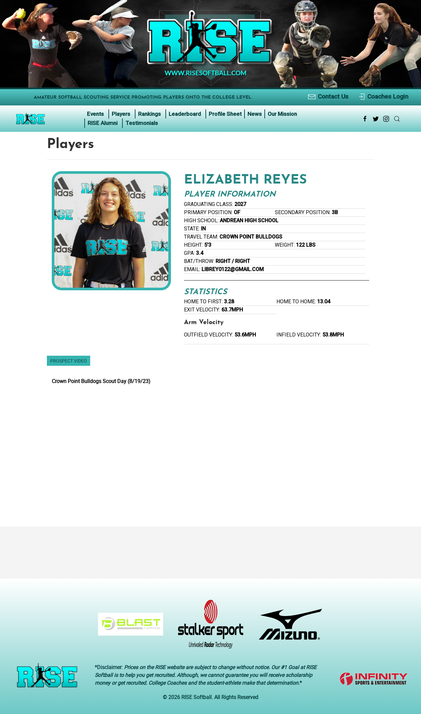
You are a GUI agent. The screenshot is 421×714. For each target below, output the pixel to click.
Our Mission (282, 114)
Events (95, 114)
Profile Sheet (225, 114)
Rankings (149, 114)
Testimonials (141, 123)
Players (121, 114)
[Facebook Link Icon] (365, 119)
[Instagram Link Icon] (386, 119)
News (254, 114)
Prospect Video (68, 361)
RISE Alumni (103, 123)
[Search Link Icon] (397, 119)
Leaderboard (185, 114)
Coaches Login (383, 97)
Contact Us (328, 97)
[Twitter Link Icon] (375, 119)
